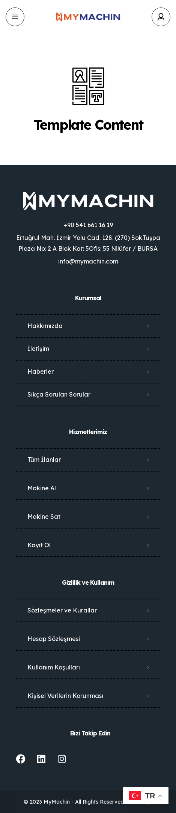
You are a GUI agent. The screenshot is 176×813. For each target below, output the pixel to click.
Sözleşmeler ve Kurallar (62, 610)
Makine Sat (43, 516)
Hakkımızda (45, 325)
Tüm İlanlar (44, 459)
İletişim (38, 348)
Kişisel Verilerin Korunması (65, 695)
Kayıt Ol (39, 545)
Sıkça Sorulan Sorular (58, 394)
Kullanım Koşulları (53, 667)
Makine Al (41, 488)
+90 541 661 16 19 (88, 225)
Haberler (40, 371)
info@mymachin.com (88, 261)
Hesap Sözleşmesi (53, 638)
